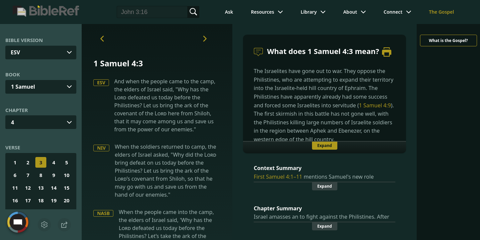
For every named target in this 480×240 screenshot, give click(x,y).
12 (28, 187)
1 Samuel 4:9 (375, 105)
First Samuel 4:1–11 (278, 176)
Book (12, 74)
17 (28, 200)
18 (41, 200)
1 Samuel (23, 86)
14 (54, 187)
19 (54, 200)
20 (66, 200)
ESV (101, 82)
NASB (103, 213)
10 (66, 175)
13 (41, 187)
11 (15, 187)
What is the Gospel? (448, 40)
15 (66, 187)
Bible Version (24, 40)
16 (15, 200)
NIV (101, 148)
